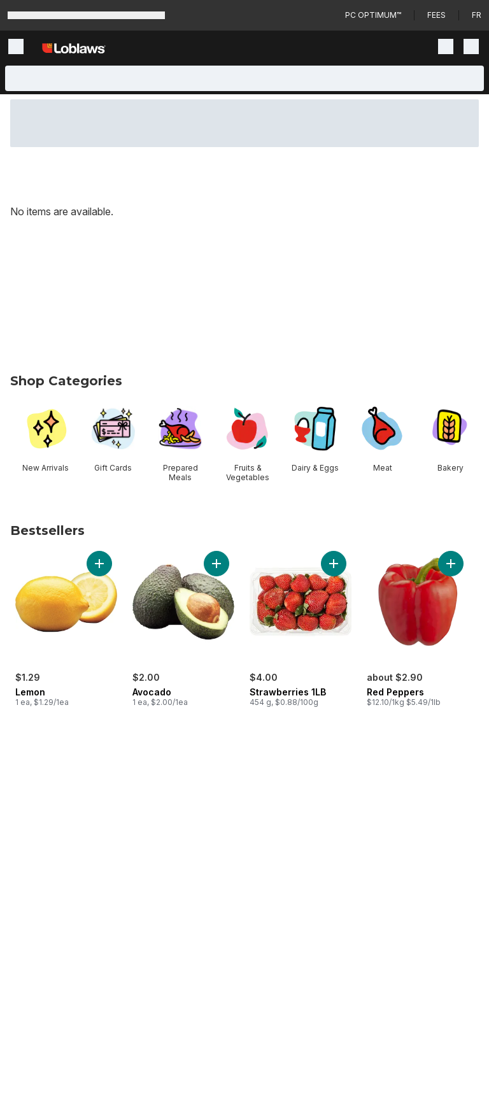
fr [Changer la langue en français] (476, 15)
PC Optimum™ (373, 15)
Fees (436, 15)
